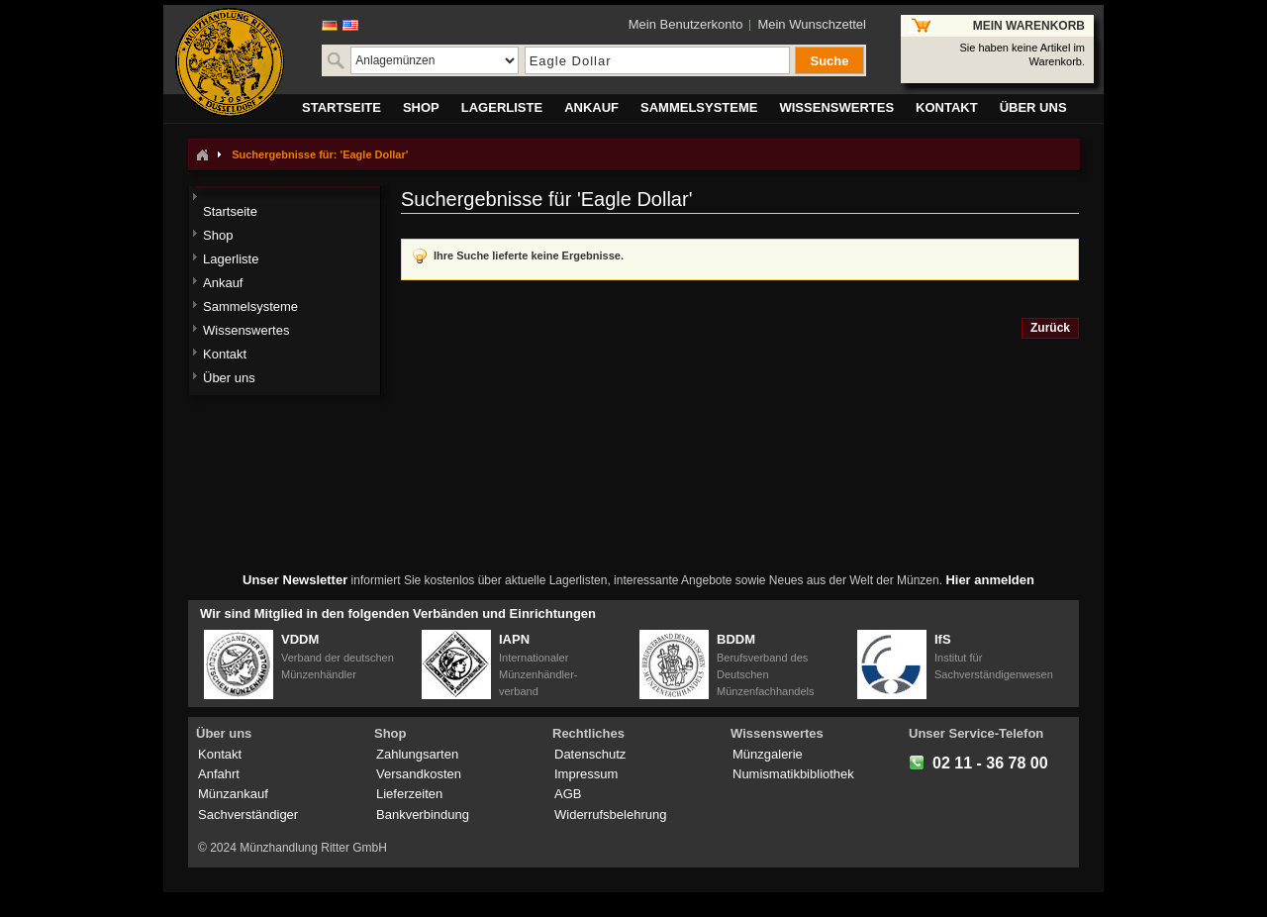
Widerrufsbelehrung (610, 814)
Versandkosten (418, 773)
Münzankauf (233, 793)
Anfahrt (219, 773)
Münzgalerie (767, 754)
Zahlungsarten (417, 754)
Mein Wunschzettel (811, 24)
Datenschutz (590, 754)
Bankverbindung (422, 814)
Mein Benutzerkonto (686, 24)
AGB (567, 793)
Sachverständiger (248, 814)
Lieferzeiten (409, 793)
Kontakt (220, 754)
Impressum (586, 773)
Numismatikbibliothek (793, 773)
